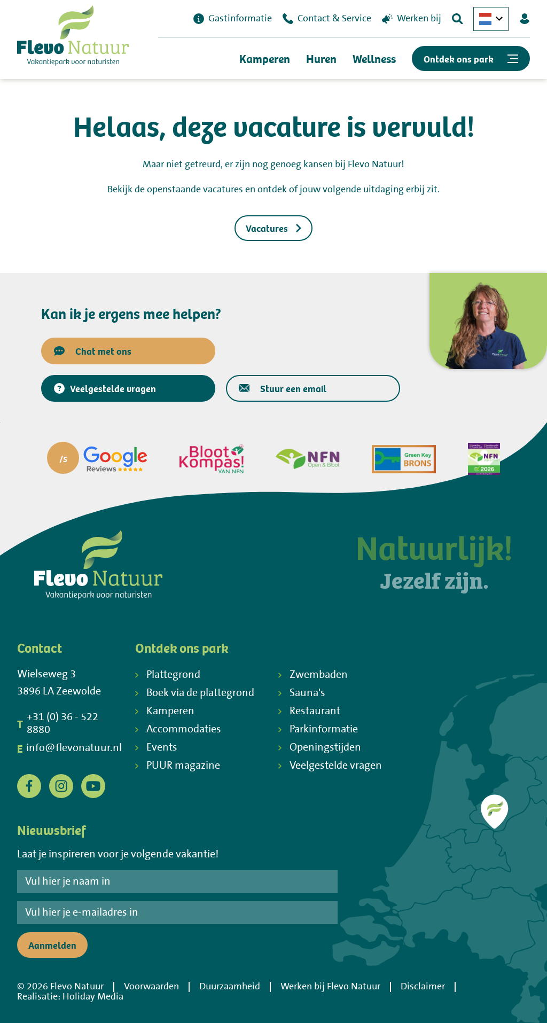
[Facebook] (29, 785)
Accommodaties (178, 729)
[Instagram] (61, 785)
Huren (321, 58)
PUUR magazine (177, 766)
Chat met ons (92, 350)
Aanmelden (52, 944)
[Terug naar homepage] (73, 38)
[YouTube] (93, 785)
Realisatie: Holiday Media (70, 996)
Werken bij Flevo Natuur (330, 986)
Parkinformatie (318, 729)
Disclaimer (423, 986)
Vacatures (273, 228)
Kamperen (264, 58)
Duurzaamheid (229, 986)
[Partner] (97, 459)
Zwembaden (313, 675)
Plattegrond (167, 675)
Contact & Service (327, 18)
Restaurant (309, 711)
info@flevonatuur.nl (69, 748)
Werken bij (411, 18)
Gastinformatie (232, 18)
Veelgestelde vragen (105, 388)
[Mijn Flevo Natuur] (524, 18)
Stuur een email (282, 388)
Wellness (374, 58)
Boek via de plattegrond (194, 693)
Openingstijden (319, 747)
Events (156, 747)
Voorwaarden (151, 986)
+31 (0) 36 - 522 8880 (57, 723)
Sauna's (301, 693)
